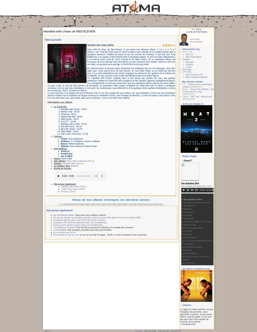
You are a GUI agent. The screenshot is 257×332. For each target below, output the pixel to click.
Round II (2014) (68, 191)
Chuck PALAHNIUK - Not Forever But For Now (198, 90)
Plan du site (163, 331)
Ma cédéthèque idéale (63, 215)
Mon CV (189, 54)
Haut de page (150, 331)
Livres (188, 67)
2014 (111, 204)
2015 (116, 204)
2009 (85, 204)
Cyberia (186, 59)
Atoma (47, 331)
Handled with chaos (72, 163)
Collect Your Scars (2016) (73, 189)
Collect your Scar (166, 49)
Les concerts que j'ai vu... (65, 232)
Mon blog (187, 69)
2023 (158, 204)
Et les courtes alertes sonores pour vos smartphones (78, 225)
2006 (69, 204)
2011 (95, 204)
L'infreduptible (59, 230)
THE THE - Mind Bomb (201, 97)
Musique (190, 62)
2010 (90, 204)
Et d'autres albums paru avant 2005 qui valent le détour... (80, 220)
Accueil (138, 331)
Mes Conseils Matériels (197, 77)
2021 (148, 204)
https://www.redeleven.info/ (78, 161)
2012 (101, 204)
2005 (64, 204)
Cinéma (189, 64)
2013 (106, 204)
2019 (137, 204)
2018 (132, 204)
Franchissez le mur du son (65, 235)
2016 (122, 204)
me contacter (196, 42)
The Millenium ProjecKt (64, 227)
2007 (74, 204)
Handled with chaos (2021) (73, 186)
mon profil (194, 39)
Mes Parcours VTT (194, 74)
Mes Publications (194, 57)
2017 (127, 204)
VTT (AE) (187, 72)
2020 (143, 204)
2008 (80, 204)
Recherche (176, 331)
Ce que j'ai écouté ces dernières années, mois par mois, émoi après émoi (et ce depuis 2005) (97, 217)
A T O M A (196, 29)
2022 (153, 204)
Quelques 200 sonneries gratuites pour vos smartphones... (80, 222)
